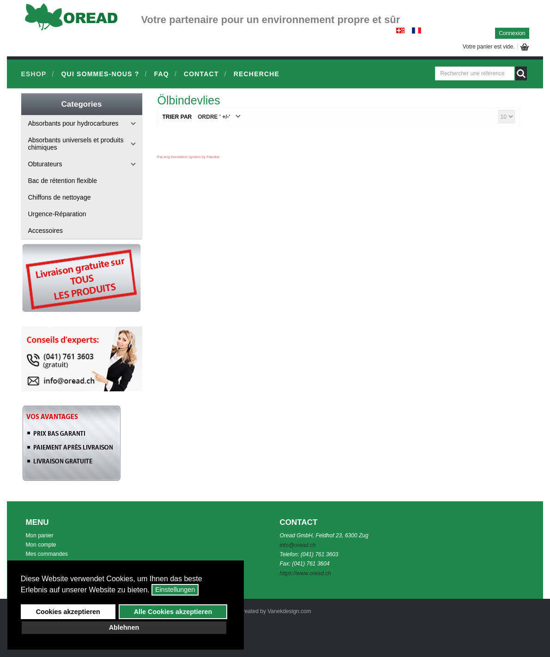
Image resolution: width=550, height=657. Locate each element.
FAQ (161, 74)
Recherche (256, 74)
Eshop (34, 74)
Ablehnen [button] (124, 627)
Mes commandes (47, 554)
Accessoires (45, 230)
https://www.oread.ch (305, 573)
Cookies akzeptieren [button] (68, 611)
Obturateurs (45, 164)
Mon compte (41, 544)
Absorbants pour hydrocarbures (73, 123)
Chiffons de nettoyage (59, 197)
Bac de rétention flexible (62, 180)
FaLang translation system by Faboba (188, 157)
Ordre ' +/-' (214, 117)
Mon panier (40, 535)
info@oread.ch (298, 545)
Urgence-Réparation (57, 214)
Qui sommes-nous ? (100, 74)
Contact (201, 74)
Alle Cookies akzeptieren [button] (173, 611)
